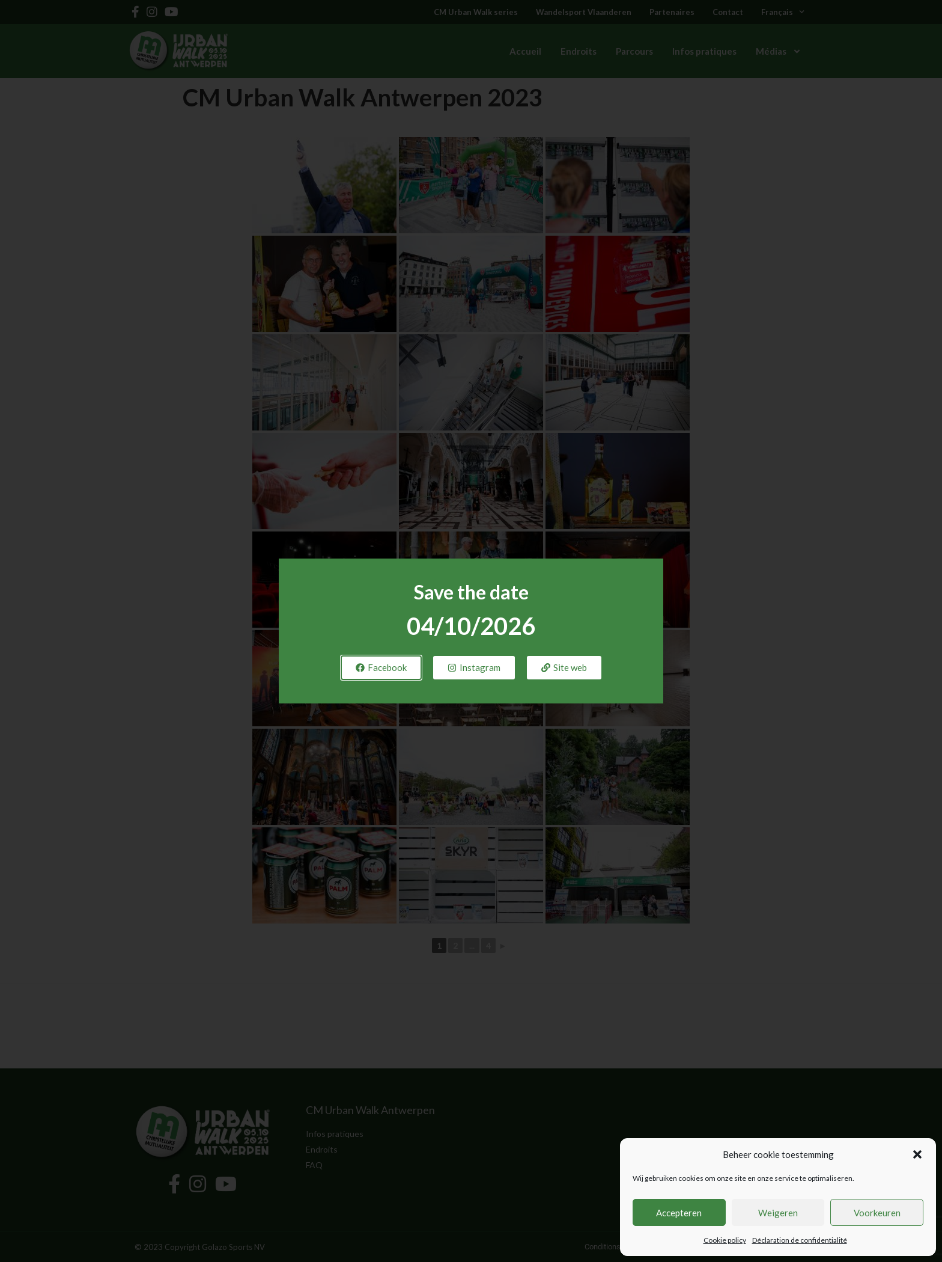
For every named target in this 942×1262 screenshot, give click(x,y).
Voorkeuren (877, 1212)
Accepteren (679, 1212)
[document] (471, 631)
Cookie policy (724, 1240)
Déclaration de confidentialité (799, 1240)
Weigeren (778, 1212)
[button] (917, 1154)
